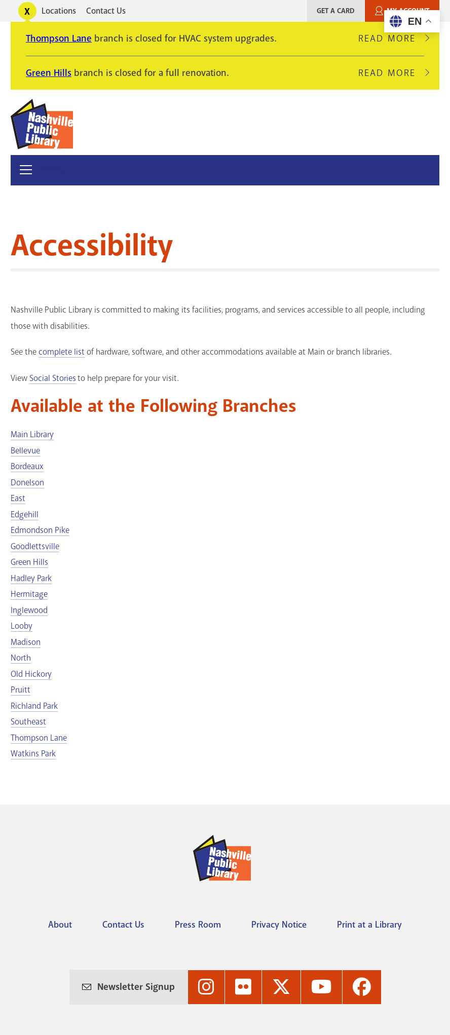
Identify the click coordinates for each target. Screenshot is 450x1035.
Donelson (27, 482)
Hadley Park (31, 578)
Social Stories (52, 378)
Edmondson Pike (40, 530)
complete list (62, 352)
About (60, 924)
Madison (26, 642)
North (21, 658)
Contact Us (106, 11)
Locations (59, 11)
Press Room (198, 924)
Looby (21, 626)
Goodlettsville (35, 546)
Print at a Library (369, 924)
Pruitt (20, 689)
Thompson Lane (59, 38)
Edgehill (25, 514)
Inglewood (29, 610)
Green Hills (48, 73)
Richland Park (34, 706)
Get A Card (335, 11)
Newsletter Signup (136, 987)
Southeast (28, 721)
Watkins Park (33, 753)
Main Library (32, 434)
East (18, 498)
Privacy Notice (279, 924)
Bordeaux (27, 466)
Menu (53, 170)
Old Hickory (31, 674)
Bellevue (25, 450)
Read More (391, 38)
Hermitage (29, 594)
